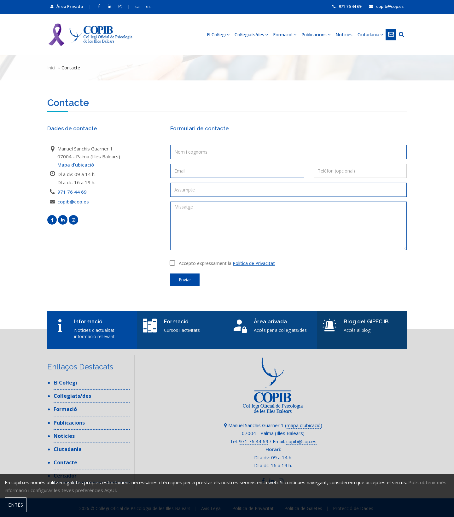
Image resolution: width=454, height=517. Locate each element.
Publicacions (315, 35)
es (148, 6)
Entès (15, 505)
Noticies (343, 35)
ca (137, 6)
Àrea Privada (66, 6)
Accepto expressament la (222, 263)
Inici (51, 68)
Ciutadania (370, 35)
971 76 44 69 (346, 6)
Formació (284, 35)
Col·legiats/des (251, 35)
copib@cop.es (386, 6)
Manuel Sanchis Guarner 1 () (273, 425)
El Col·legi (218, 35)
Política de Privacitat (254, 263)
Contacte (65, 462)
